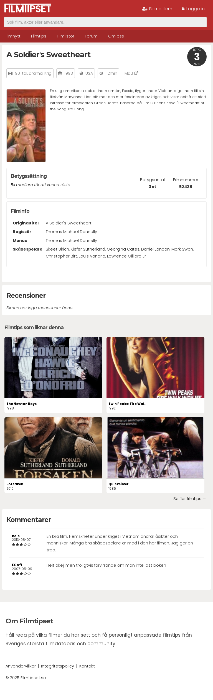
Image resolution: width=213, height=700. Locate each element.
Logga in (193, 9)
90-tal (21, 73)
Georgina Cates (123, 249)
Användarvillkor (21, 666)
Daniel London (155, 249)
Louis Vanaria (92, 256)
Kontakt (87, 666)
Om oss (116, 36)
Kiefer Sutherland (88, 249)
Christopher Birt (61, 256)
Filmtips (38, 36)
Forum (91, 36)
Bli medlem (157, 9)
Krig (48, 73)
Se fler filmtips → (189, 498)
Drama (36, 73)
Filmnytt (13, 36)
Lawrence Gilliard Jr (126, 256)
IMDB (131, 73)
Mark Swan (182, 249)
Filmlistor (65, 36)
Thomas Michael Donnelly (71, 231)
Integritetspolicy (57, 666)
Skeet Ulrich (57, 249)
